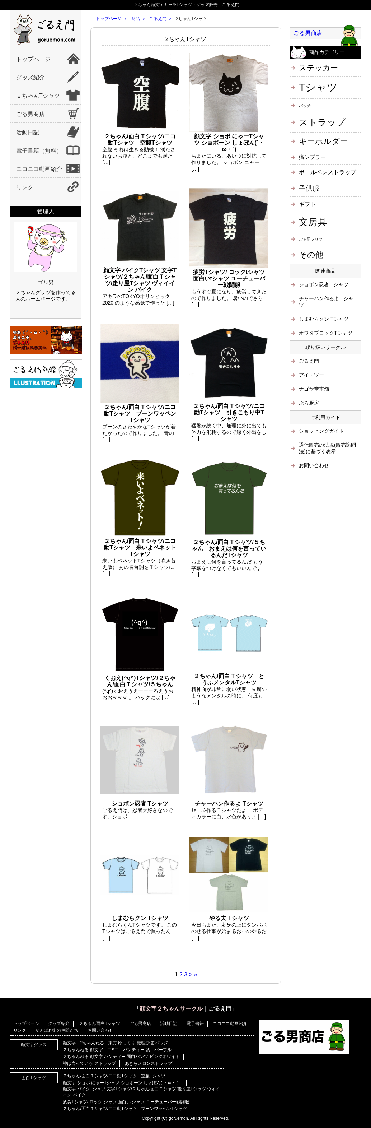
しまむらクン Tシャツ (323, 319)
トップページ (33, 59)
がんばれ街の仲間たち (56, 1030)
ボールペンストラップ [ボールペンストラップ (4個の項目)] (327, 172)
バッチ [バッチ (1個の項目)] (305, 105)
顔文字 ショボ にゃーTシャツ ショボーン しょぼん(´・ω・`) (123, 1082)
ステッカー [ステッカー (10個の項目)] (318, 68)
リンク (24, 187)
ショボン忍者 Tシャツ (323, 284)
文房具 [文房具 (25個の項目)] (313, 222)
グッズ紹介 (30, 77)
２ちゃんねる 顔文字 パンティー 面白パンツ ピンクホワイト (121, 1056)
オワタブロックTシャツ (325, 333)
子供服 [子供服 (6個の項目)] (309, 188)
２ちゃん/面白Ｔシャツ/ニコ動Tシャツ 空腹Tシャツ (114, 1075)
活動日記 (27, 132)
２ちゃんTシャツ (38, 96)
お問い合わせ (314, 465)
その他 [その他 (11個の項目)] (311, 254)
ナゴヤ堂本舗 (314, 389)
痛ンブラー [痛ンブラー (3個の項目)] (312, 157)
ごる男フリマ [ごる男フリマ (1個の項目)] (311, 239)
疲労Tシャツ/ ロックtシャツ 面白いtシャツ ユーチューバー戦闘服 (126, 1101)
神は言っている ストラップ (89, 1063)
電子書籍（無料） (39, 151)
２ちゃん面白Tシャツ (99, 1023)
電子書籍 (195, 1023)
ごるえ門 (157, 18)
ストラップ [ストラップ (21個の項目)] (322, 122)
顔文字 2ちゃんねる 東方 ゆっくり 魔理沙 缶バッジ (115, 1042)
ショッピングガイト (321, 431)
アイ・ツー (311, 375)
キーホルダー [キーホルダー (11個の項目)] (323, 141)
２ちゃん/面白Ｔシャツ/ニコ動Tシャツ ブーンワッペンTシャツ (125, 1108)
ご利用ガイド (325, 417)
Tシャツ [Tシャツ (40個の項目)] (318, 87)
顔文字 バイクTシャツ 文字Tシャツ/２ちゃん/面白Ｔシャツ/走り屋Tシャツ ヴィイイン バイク (141, 1091)
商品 (135, 18)
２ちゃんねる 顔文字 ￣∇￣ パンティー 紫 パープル (117, 1049)
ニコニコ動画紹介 (39, 169)
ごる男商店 (30, 114)
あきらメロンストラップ (148, 1063)
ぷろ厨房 (309, 403)
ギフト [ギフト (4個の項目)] (307, 204)
